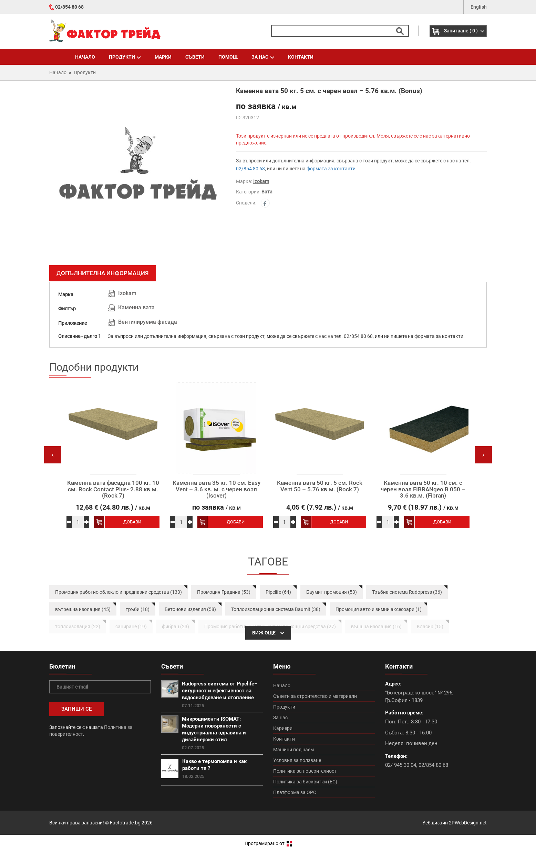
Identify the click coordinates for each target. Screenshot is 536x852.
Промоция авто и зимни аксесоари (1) (379, 609)
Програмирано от (268, 843)
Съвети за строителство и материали (315, 696)
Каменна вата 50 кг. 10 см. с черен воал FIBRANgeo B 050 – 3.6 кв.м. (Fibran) (423, 489)
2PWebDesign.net (468, 822)
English (479, 7)
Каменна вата (136, 307)
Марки (163, 57)
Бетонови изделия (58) (190, 609)
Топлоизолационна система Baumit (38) (275, 609)
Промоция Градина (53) (223, 592)
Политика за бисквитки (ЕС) (305, 781)
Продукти (125, 57)
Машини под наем (293, 749)
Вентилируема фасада (147, 322)
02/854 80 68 (69, 7)
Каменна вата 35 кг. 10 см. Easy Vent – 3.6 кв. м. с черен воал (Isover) (216, 489)
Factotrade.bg (125, 822)
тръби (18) (138, 609)
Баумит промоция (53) (331, 592)
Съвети (195, 57)
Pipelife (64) (278, 592)
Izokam (261, 181)
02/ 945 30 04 (400, 765)
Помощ (228, 57)
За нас (262, 57)
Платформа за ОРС (294, 792)
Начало (85, 57)
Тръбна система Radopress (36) (407, 592)
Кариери (282, 728)
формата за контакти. (332, 168)
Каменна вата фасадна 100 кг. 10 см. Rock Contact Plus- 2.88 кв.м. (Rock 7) (113, 489)
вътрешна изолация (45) (83, 609)
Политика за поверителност (305, 771)
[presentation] (52, 454)
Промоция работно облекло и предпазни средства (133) (118, 592)
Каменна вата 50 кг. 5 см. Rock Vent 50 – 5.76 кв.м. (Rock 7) (319, 486)
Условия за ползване (297, 760)
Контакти (300, 57)
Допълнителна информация (102, 273)
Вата (266, 191)
